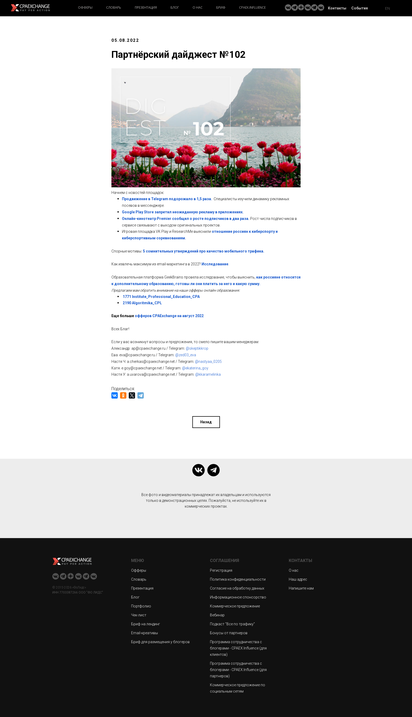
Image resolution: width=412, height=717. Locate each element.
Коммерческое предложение (235, 605)
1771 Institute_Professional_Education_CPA (161, 297)
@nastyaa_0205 (208, 361)
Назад (206, 420)
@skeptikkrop (197, 348)
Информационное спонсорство (238, 596)
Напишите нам (301, 587)
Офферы (85, 7)
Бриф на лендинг (145, 623)
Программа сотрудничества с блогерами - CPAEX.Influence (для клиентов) (238, 647)
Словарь (113, 7)
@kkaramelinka (208, 374)
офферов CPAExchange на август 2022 (169, 316)
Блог (175, 7)
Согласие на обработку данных (237, 587)
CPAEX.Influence (252, 7)
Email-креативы (144, 632)
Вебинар (217, 614)
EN (387, 8)
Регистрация (221, 569)
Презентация (146, 7)
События (359, 8)
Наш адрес (298, 578)
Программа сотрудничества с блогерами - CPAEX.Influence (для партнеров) (238, 668)
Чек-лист (138, 614)
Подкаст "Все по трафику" (232, 623)
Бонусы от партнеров (229, 632)
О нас (198, 7)
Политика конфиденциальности (238, 578)
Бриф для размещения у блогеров (160, 641)
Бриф (220, 7)
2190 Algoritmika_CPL (142, 303)
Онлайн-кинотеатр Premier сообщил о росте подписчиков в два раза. (185, 218)
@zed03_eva (185, 355)
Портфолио (141, 605)
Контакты (337, 8)
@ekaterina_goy (195, 368)
